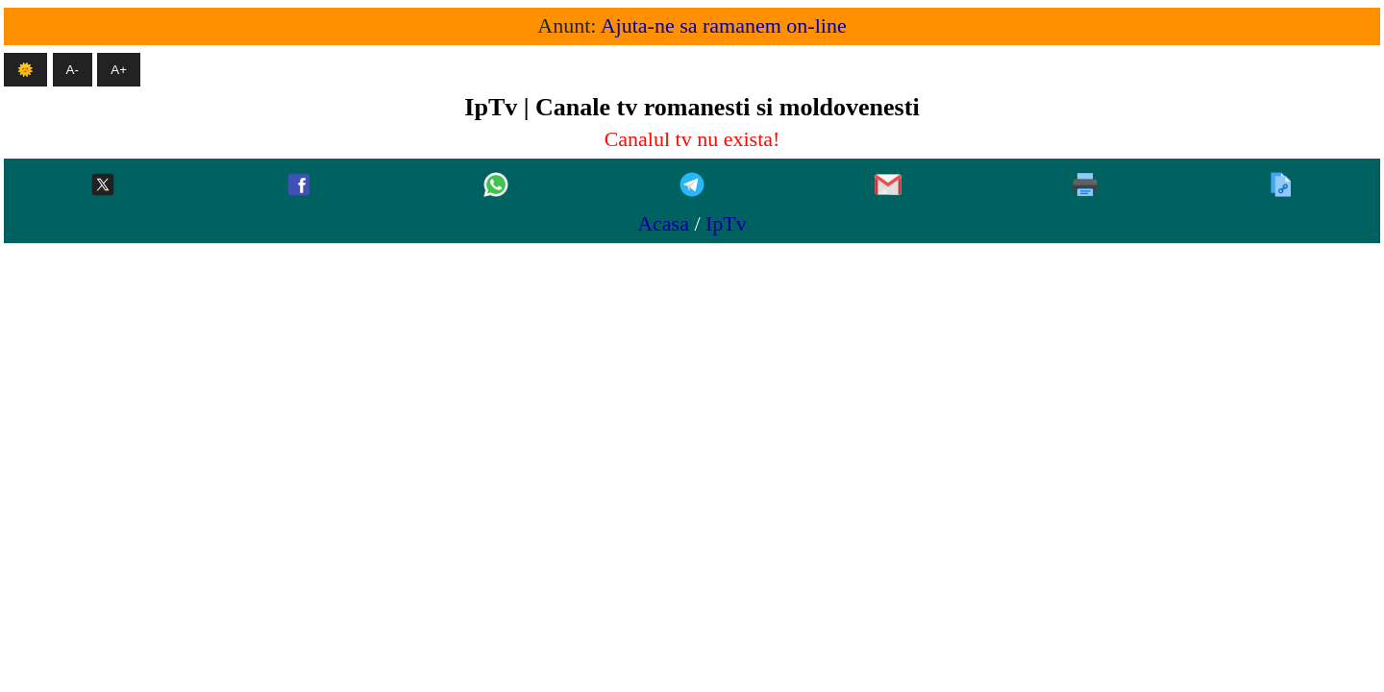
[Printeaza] (1085, 186)
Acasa (663, 223)
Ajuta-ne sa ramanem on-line (724, 25)
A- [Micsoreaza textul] (72, 69)
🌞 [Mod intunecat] (25, 69)
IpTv (726, 223)
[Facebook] (299, 186)
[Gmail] (888, 186)
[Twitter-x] (103, 186)
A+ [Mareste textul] (119, 69)
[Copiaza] (1281, 186)
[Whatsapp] (496, 186)
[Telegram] (692, 186)
